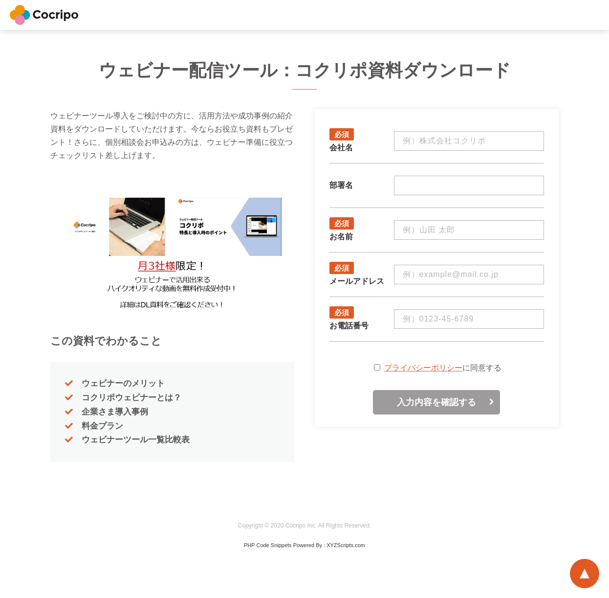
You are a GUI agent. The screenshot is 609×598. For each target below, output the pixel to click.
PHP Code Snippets (268, 545)
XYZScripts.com (345, 545)
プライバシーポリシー (423, 368)
